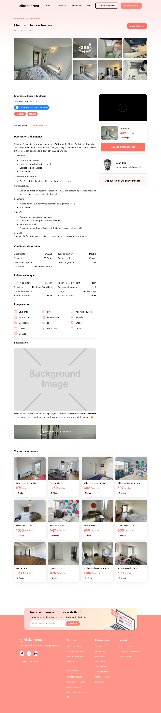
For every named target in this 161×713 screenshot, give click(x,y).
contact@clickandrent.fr (130, 651)
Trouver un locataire (76, 651)
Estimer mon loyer (75, 656)
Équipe (98, 646)
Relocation (100, 661)
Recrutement (101, 666)
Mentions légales (102, 677)
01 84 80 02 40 (125, 656)
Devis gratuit (73, 661)
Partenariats (100, 656)
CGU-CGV (100, 682)
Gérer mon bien (74, 646)
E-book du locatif (75, 687)
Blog (69, 697)
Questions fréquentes (77, 692)
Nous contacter (126, 646)
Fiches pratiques (74, 677)
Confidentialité (102, 671)
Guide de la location (76, 682)
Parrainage (100, 651)
